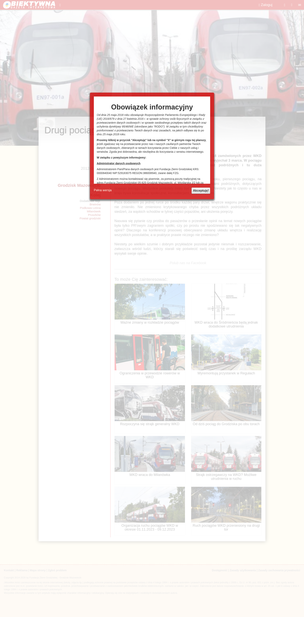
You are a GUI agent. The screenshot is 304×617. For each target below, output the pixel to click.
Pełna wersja (103, 190)
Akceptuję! (201, 190)
